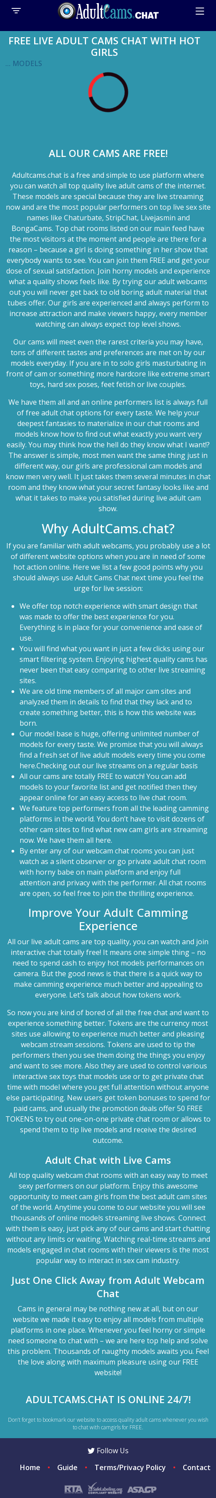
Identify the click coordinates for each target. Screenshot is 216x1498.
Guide (67, 1467)
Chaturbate (83, 218)
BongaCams (32, 228)
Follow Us (108, 1450)
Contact (197, 1467)
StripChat (121, 218)
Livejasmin (158, 218)
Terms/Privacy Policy (130, 1467)
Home (30, 1467)
